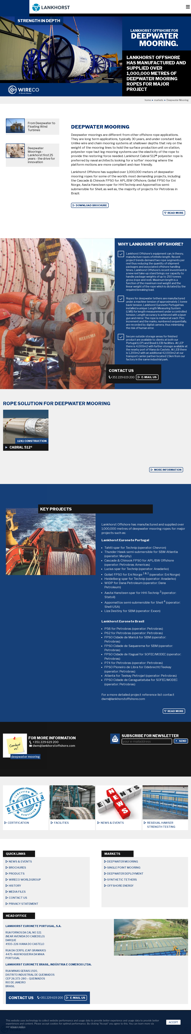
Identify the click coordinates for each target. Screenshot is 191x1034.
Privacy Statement (23, 903)
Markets (158, 100)
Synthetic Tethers (122, 879)
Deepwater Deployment (125, 873)
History (15, 885)
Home (148, 100)
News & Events (20, 861)
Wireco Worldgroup (25, 879)
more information (167, 469)
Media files (17, 891)
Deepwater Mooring (122, 861)
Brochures (17, 867)
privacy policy (17, 1026)
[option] (61, 49)
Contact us (18, 897)
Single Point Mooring (123, 867)
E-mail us (149, 377)
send (182, 740)
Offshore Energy (120, 885)
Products (17, 873)
